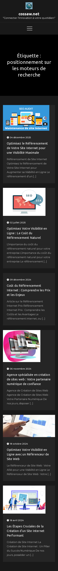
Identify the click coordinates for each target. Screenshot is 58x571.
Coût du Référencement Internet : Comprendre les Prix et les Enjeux (28, 290)
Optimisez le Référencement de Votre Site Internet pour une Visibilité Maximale (27, 148)
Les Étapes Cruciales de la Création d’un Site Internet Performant (25, 530)
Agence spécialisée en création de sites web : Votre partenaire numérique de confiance (29, 379)
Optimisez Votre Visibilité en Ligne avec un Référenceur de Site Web (28, 454)
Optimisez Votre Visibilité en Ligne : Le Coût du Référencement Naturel (27, 233)
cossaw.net (29, 14)
